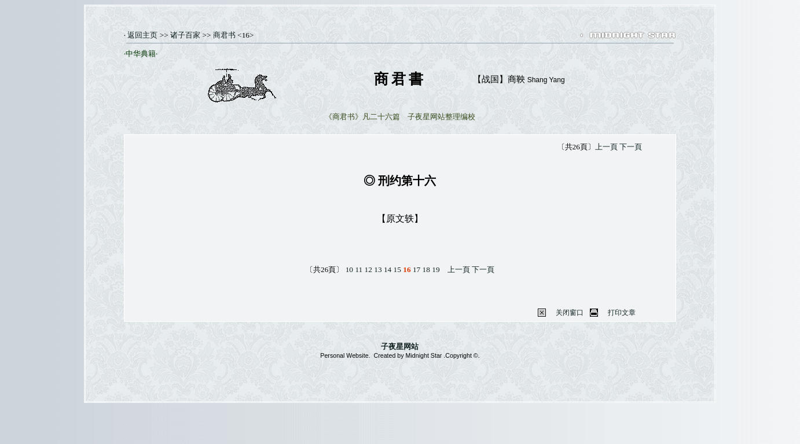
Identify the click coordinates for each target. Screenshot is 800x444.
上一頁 (606, 146)
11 (358, 269)
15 (397, 269)
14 (387, 269)
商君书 (224, 35)
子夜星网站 (400, 346)
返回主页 (141, 35)
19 (435, 269)
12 (368, 269)
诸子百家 (185, 35)
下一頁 (630, 146)
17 (416, 269)
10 (349, 269)
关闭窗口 (570, 313)
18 (426, 269)
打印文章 (622, 313)
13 (377, 269)
